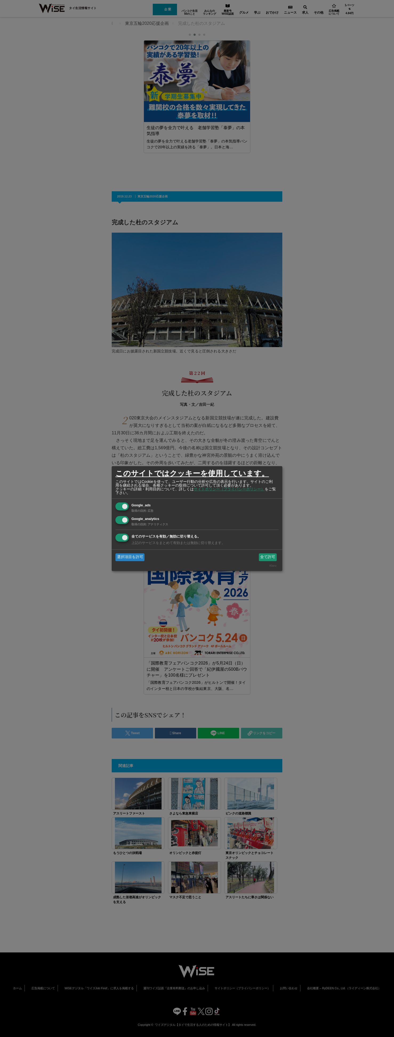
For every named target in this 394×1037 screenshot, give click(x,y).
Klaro (273, 565)
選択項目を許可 (130, 557)
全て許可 (267, 557)
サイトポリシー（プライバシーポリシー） (229, 489)
